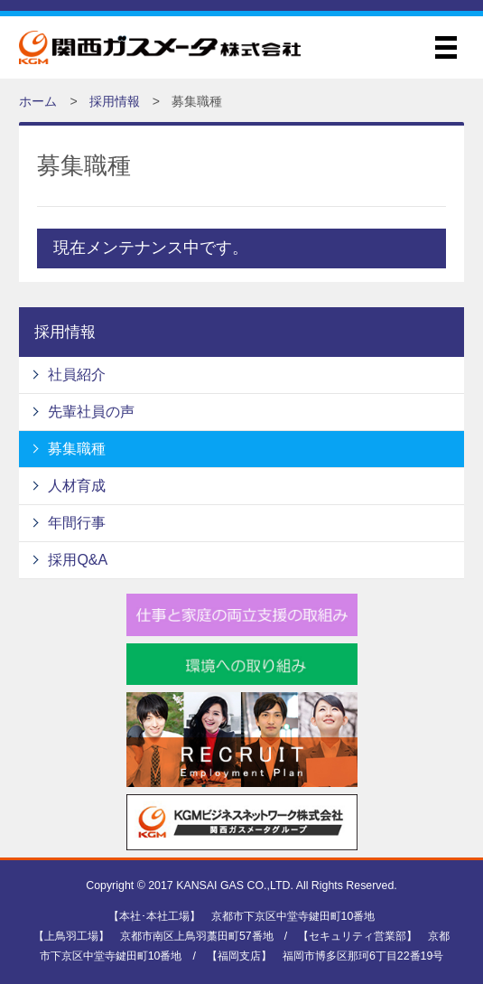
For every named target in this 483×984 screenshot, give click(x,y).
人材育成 (77, 485)
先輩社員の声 (91, 411)
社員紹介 (77, 374)
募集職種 (77, 448)
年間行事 (77, 522)
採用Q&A (77, 559)
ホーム (38, 101)
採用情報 (114, 101)
